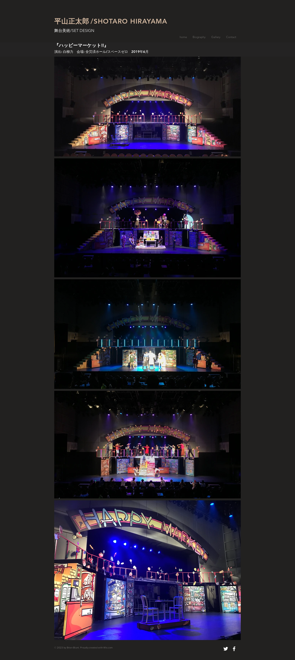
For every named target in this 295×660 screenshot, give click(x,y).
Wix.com (108, 647)
